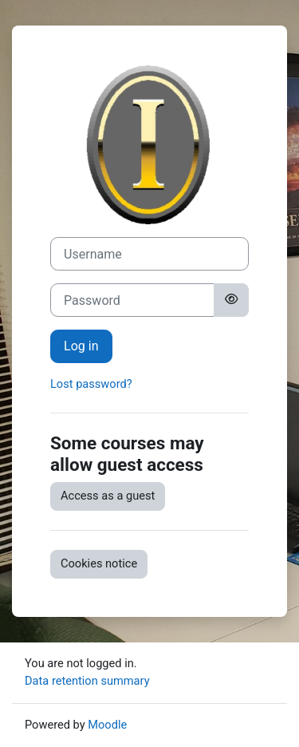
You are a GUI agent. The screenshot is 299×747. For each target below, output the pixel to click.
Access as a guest (108, 495)
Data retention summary (87, 681)
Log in (81, 346)
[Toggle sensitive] (231, 300)
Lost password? (91, 384)
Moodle (107, 724)
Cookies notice (99, 563)
